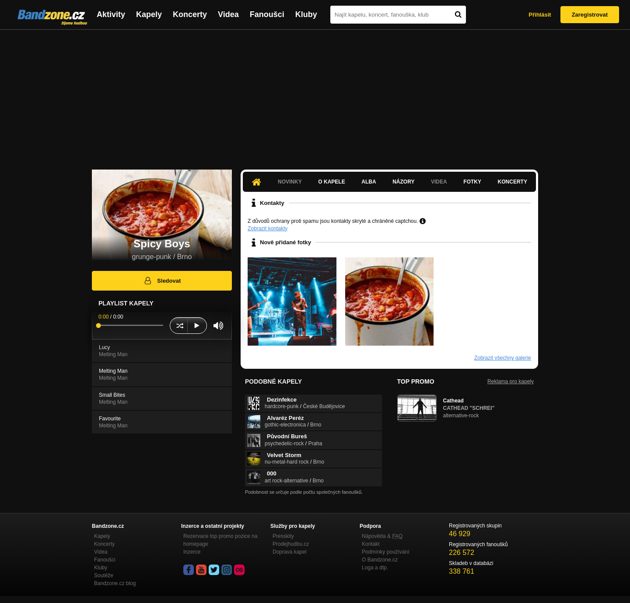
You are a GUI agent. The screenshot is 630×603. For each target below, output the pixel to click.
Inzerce (191, 552)
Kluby (306, 14)
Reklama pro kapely (510, 381)
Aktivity (111, 14)
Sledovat (162, 280)
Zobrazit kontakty (267, 228)
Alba (368, 182)
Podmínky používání (386, 552)
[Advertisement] (315, 95)
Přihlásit (539, 14)
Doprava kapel (289, 552)
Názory (403, 182)
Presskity (283, 536)
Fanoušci (267, 14)
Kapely (149, 14)
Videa (228, 14)
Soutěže (103, 575)
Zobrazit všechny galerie (502, 358)
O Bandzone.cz (380, 560)
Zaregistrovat (590, 14)
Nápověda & (382, 536)
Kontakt (371, 544)
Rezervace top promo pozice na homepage (220, 540)
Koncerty (190, 14)
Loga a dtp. (375, 568)
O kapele (331, 182)
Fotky (472, 182)
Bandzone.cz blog (115, 583)
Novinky (290, 182)
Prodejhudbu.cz (291, 544)
